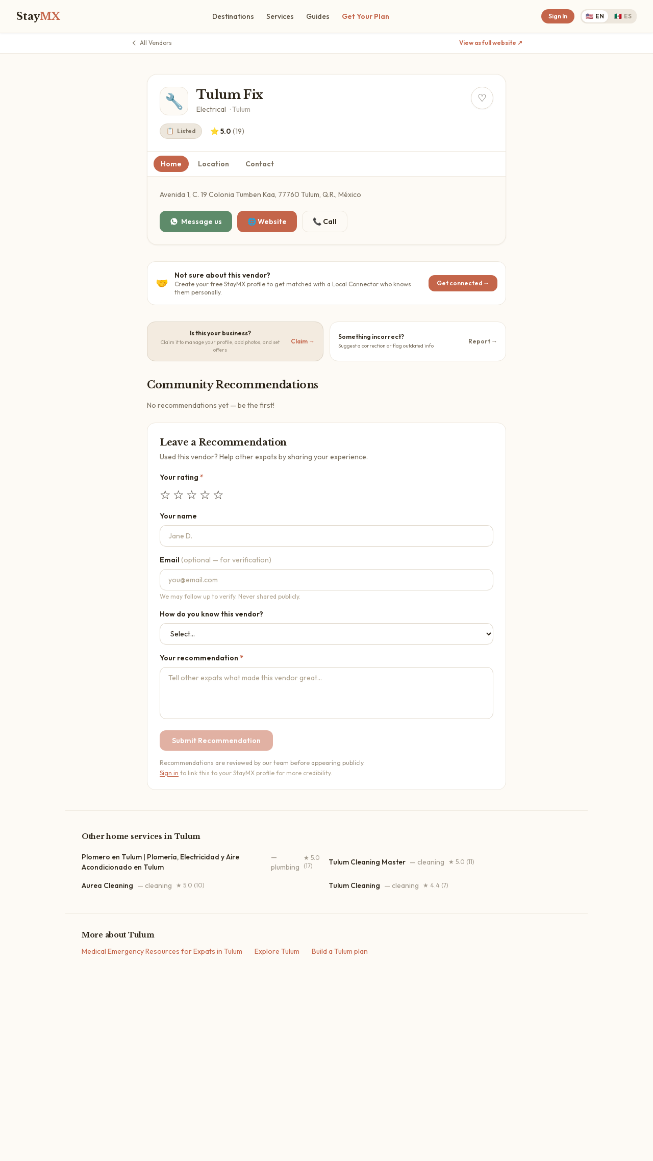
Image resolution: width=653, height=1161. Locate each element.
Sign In (557, 16)
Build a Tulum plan (340, 951)
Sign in (169, 773)
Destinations (233, 16)
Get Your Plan (365, 16)
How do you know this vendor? (211, 614)
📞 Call (325, 221)
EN (595, 16)
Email (215, 559)
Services (280, 16)
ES (623, 16)
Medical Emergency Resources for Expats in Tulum (162, 951)
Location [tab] (213, 163)
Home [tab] (171, 163)
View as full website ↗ (490, 42)
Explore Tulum (277, 951)
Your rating (182, 477)
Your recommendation (201, 657)
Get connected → (463, 283)
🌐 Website (267, 221)
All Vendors (151, 42)
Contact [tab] (259, 163)
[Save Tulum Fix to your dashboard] (482, 98)
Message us (196, 221)
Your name (178, 516)
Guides (318, 16)
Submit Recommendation (216, 740)
